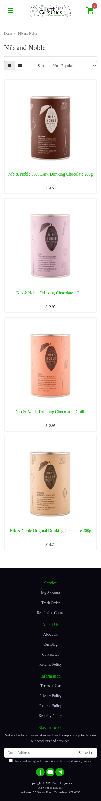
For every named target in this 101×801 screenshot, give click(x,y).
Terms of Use (50, 686)
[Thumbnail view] (9, 65)
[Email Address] (39, 753)
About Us (50, 634)
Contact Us (50, 654)
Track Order (50, 603)
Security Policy (50, 716)
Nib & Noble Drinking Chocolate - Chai (50, 293)
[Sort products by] (72, 65)
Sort (41, 66)
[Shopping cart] (90, 11)
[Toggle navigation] (10, 11)
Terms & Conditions (55, 761)
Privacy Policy (50, 696)
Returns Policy (50, 664)
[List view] (20, 65)
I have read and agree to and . (50, 761)
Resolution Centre (50, 613)
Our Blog (50, 644)
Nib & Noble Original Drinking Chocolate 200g (50, 530)
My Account (50, 593)
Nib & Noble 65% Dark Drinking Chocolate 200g (50, 174)
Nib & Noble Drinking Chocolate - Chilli (51, 411)
